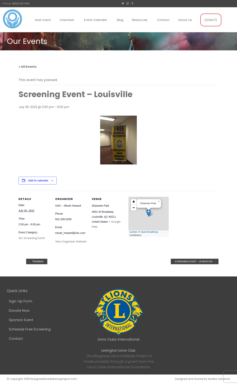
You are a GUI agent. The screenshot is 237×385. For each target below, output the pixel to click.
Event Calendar (95, 20)
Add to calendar (38, 180)
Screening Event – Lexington (194, 261)
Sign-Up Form (20, 301)
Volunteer (67, 20)
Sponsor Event (21, 319)
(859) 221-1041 (20, 3)
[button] (148, 213)
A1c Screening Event (32, 238)
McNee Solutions (219, 379)
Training (37, 261)
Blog (120, 20)
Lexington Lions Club (118, 350)
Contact (163, 20)
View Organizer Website (71, 241)
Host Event (43, 20)
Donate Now (19, 310)
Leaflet (133, 232)
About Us (185, 20)
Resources (140, 20)
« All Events (27, 66)
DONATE (211, 20)
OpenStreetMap (149, 232)
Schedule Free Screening (30, 329)
